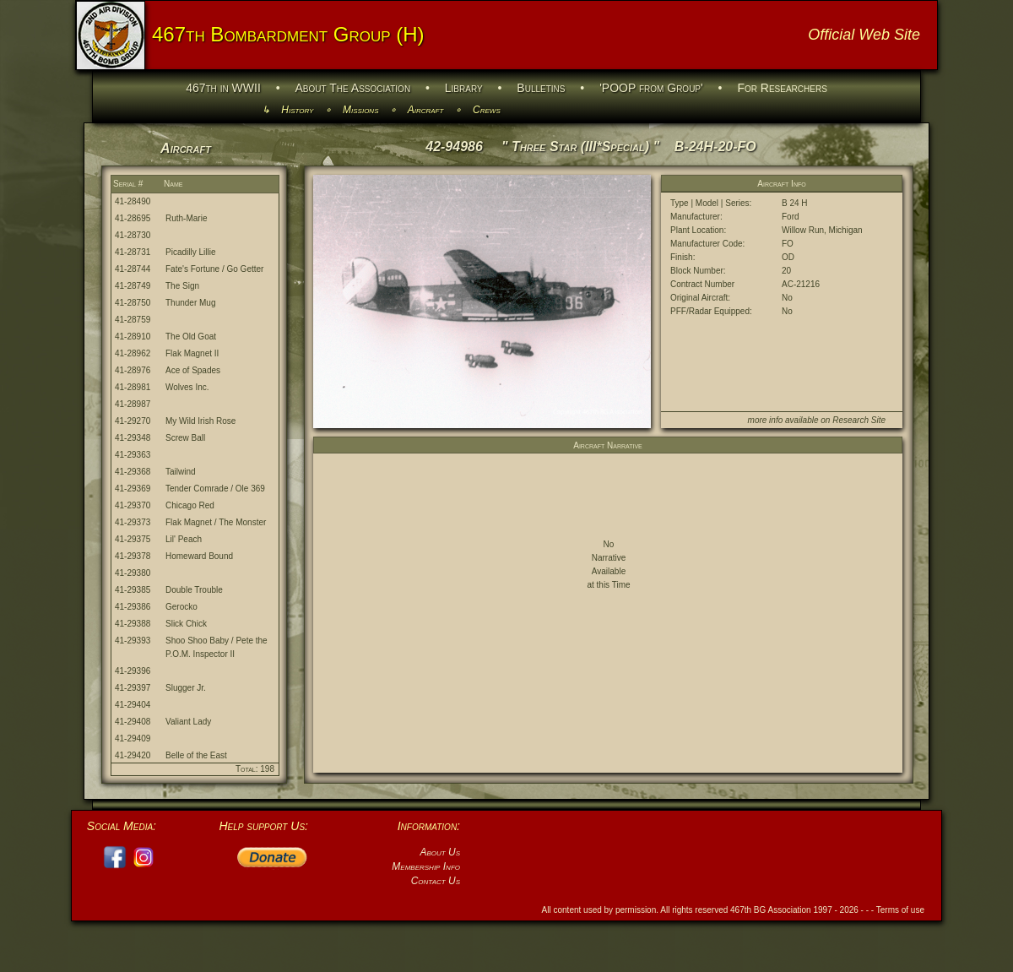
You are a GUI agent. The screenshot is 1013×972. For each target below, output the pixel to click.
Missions (360, 110)
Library (464, 88)
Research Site (859, 420)
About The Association (353, 88)
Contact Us (435, 881)
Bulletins (541, 88)
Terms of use (900, 910)
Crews (487, 110)
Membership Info (426, 866)
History (297, 110)
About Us (440, 852)
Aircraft (426, 110)
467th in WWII (223, 88)
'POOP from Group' (651, 88)
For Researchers (781, 88)
